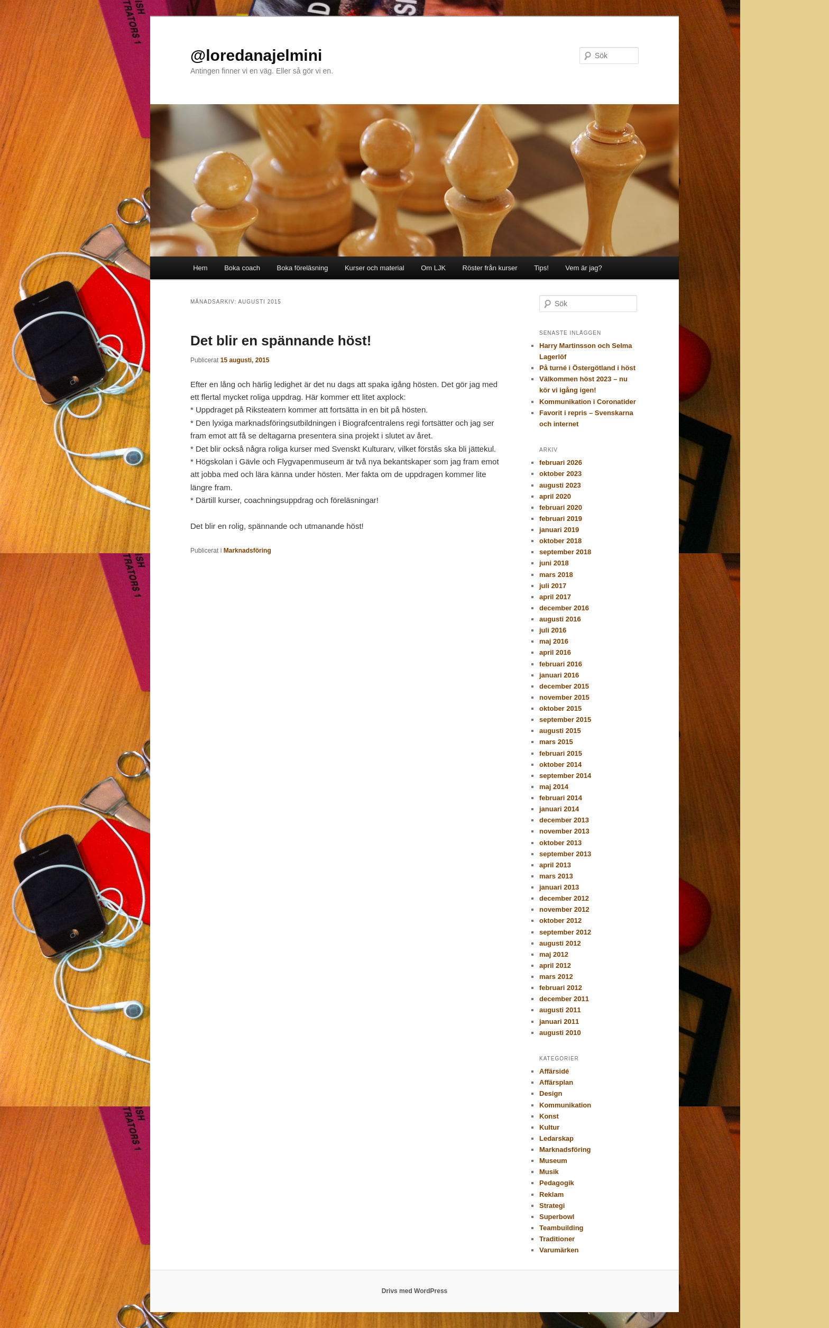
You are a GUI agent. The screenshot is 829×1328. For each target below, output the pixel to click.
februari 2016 (560, 664)
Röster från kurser (490, 268)
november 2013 (564, 831)
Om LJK (433, 268)
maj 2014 (553, 787)
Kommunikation (565, 1105)
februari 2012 (560, 988)
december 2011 (564, 999)
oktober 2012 (560, 920)
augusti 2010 (560, 1033)
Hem (200, 268)
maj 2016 (553, 641)
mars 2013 (556, 876)
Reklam (551, 1194)
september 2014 (565, 776)
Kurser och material (374, 268)
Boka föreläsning (302, 268)
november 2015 (564, 697)
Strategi (552, 1206)
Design (550, 1093)
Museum (553, 1161)
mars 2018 (556, 575)
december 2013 (564, 820)
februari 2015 (560, 753)
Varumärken (558, 1250)
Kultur (549, 1127)
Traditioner (557, 1239)
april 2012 (555, 965)
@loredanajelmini (256, 55)
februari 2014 (560, 798)
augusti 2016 (560, 619)
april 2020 (555, 496)
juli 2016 (552, 630)
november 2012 (564, 909)
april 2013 (555, 865)
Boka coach (242, 268)
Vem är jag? (583, 268)
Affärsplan (556, 1082)
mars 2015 (556, 742)
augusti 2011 (560, 1010)
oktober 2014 (560, 764)
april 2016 (555, 652)
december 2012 (564, 898)
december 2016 (564, 608)
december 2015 (564, 686)
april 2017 (555, 597)
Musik (549, 1172)
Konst (549, 1116)
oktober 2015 (560, 708)
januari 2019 (559, 530)
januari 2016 (559, 675)
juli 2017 (552, 586)
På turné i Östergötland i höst (587, 368)
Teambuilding (561, 1228)
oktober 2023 (560, 474)
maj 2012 (553, 954)
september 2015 (565, 719)
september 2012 (565, 932)
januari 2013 (559, 887)
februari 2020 (560, 507)
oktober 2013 (560, 843)
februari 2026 (560, 462)
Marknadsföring (247, 550)
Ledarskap (556, 1138)
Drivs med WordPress (415, 1291)
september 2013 (565, 854)
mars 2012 (556, 977)
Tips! (541, 268)
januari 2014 (559, 809)
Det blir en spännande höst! (280, 341)
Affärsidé (554, 1071)
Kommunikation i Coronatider (587, 402)
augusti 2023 (560, 485)
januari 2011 (559, 1021)
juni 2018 (554, 563)
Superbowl (556, 1217)
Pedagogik (556, 1183)
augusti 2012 (560, 943)
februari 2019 (560, 519)
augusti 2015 (560, 731)
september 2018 (565, 552)
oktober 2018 (560, 541)
